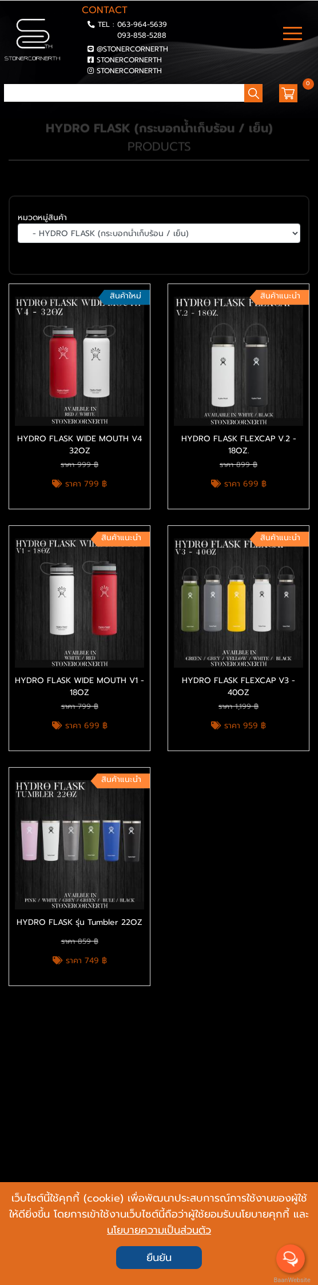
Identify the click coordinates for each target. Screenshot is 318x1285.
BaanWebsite (291, 1280)
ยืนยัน (159, 1258)
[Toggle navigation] (293, 34)
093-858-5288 (141, 35)
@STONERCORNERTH (132, 48)
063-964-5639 (142, 24)
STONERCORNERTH (129, 59)
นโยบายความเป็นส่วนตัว (159, 1230)
